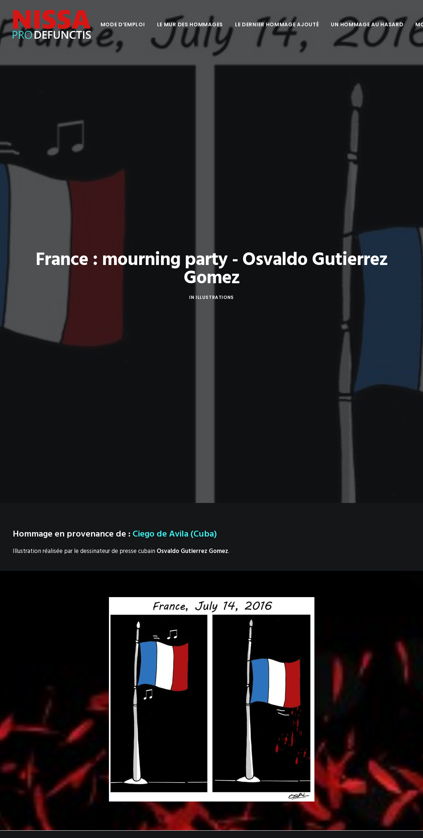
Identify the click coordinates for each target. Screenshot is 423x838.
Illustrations (215, 126)
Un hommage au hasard (367, 24)
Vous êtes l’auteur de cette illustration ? (65, 587)
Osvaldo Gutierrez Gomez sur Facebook (65, 576)
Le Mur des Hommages (190, 24)
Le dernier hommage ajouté (277, 24)
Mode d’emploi (123, 24)
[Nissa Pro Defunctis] (52, 24)
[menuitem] (122, 24)
